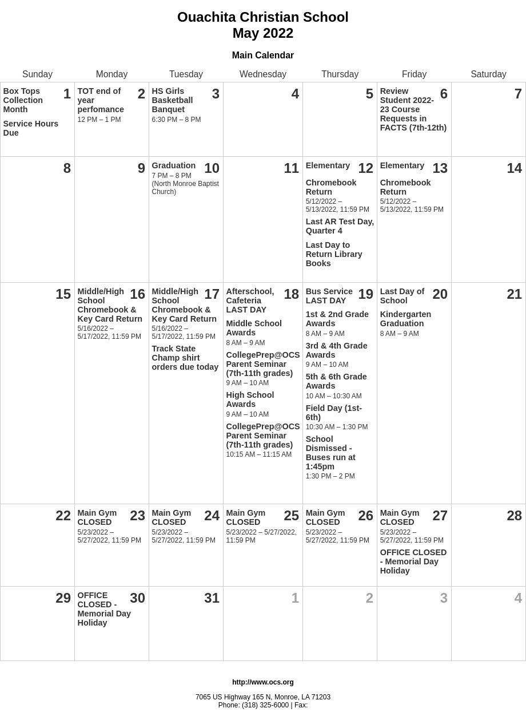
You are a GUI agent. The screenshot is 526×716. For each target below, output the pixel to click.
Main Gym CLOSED (97, 517)
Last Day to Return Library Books (334, 254)
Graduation (174, 165)
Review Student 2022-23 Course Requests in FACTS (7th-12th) (413, 109)
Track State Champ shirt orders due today (185, 357)
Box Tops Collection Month (23, 100)
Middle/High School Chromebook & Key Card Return (110, 305)
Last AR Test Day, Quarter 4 (340, 226)
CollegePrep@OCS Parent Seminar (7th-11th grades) (263, 364)
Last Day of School (402, 296)
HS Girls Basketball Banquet (172, 100)
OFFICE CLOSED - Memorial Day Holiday (413, 561)
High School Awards (250, 399)
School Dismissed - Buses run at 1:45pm (331, 452)
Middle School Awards (254, 328)
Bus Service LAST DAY (329, 296)
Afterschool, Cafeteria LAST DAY (250, 300)
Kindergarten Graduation (406, 319)
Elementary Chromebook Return (331, 178)
